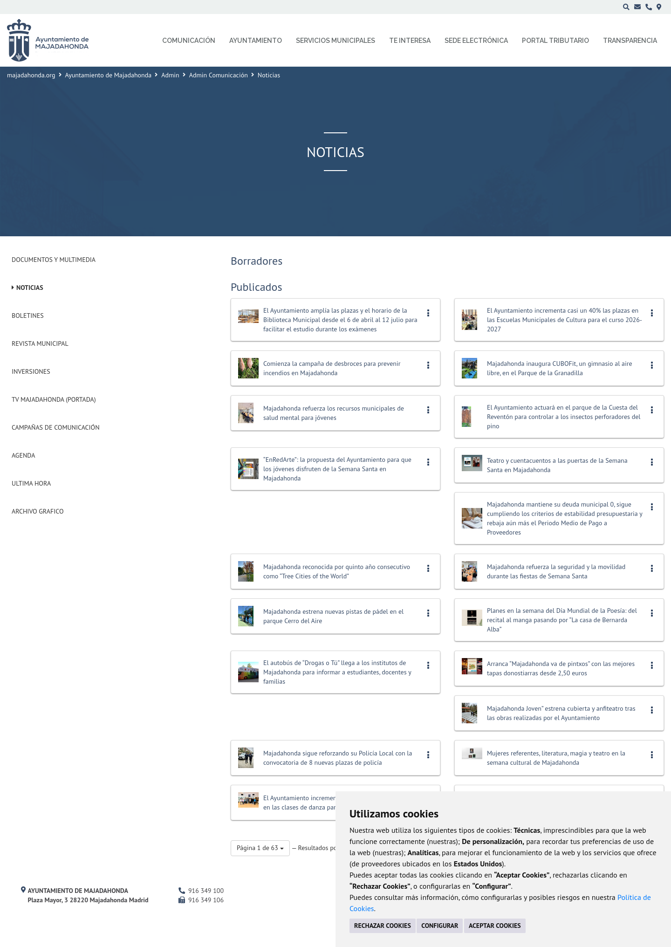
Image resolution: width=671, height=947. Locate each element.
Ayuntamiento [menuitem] (255, 40)
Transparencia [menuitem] (630, 40)
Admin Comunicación (218, 75)
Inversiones (31, 371)
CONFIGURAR (439, 925)
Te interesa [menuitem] (410, 40)
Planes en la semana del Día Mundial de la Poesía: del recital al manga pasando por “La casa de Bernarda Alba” (562, 619)
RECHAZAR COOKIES (382, 925)
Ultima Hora (31, 483)
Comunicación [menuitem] (188, 40)
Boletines (28, 315)
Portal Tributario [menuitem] (555, 40)
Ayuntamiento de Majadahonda (108, 75)
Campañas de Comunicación (56, 427)
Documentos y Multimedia (54, 259)
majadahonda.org (31, 75)
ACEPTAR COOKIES (495, 925)
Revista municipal (40, 343)
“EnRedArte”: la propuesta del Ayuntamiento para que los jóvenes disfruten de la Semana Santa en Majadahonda (337, 468)
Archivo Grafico (38, 511)
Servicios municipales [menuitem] (335, 40)
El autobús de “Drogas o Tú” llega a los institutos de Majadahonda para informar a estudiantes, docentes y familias (337, 672)
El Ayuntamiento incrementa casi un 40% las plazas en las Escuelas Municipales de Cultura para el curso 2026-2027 (564, 319)
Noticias (29, 287)
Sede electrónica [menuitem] (476, 40)
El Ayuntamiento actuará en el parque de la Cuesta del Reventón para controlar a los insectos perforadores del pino (563, 416)
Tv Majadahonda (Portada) (54, 399)
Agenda (23, 455)
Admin (170, 75)
